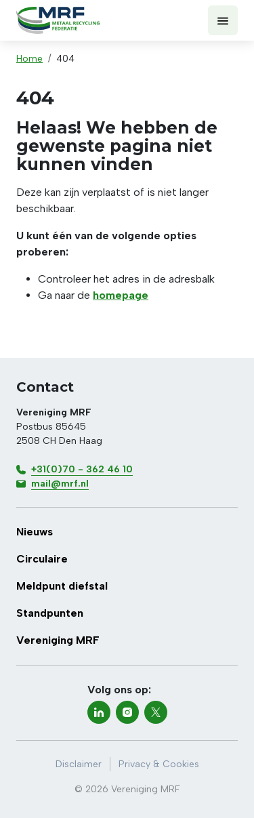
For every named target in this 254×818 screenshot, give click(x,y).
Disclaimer (79, 764)
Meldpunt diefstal (62, 585)
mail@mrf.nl (60, 483)
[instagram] (127, 712)
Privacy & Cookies (159, 764)
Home (29, 58)
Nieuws (34, 531)
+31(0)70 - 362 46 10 (82, 469)
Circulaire (42, 558)
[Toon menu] (223, 20)
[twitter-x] (155, 712)
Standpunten (49, 613)
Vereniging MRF (58, 640)
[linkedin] (98, 712)
